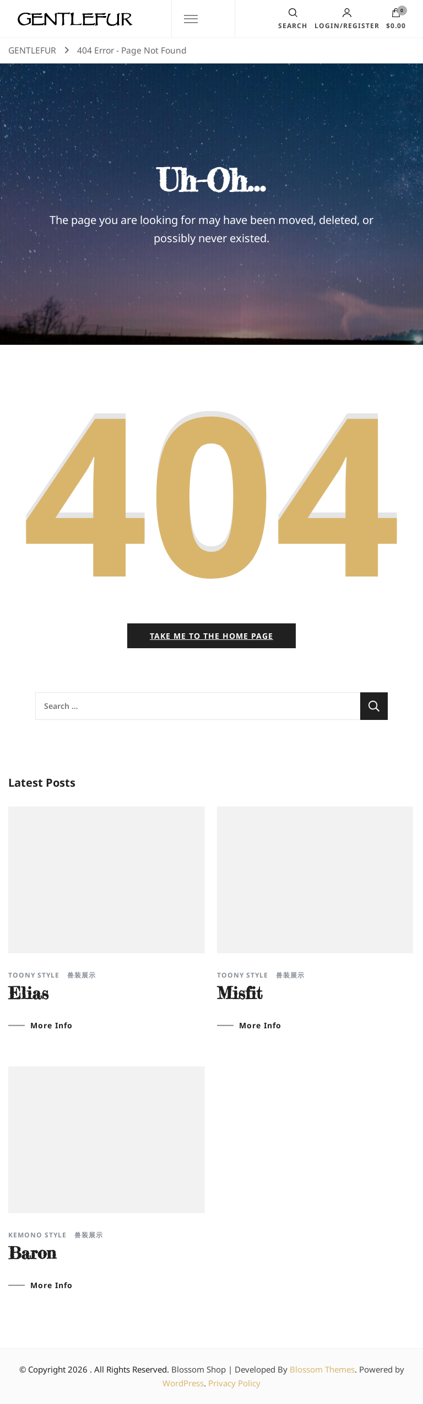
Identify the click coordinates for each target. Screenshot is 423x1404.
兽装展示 (81, 975)
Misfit (239, 993)
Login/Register (346, 18)
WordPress (183, 1383)
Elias (28, 993)
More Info (51, 1025)
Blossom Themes (322, 1369)
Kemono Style (37, 1235)
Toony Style (33, 975)
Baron (32, 1253)
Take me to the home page (211, 636)
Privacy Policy (234, 1383)
